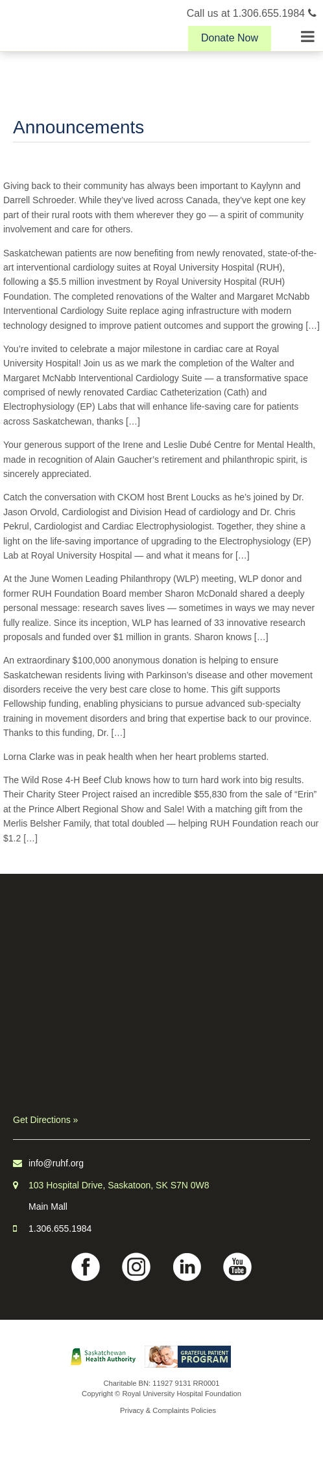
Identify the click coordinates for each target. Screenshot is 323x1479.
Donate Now (229, 37)
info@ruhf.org (56, 1163)
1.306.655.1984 (60, 1228)
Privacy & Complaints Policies (168, 1410)
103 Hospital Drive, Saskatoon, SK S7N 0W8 (119, 1185)
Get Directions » (45, 1120)
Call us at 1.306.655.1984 (252, 13)
